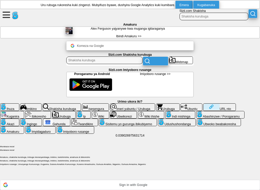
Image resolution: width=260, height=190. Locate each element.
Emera (184, 5)
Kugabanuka (206, 5)
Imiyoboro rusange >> (155, 74)
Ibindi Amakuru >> (128, 36)
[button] (130, 185)
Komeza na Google (87, 46)
